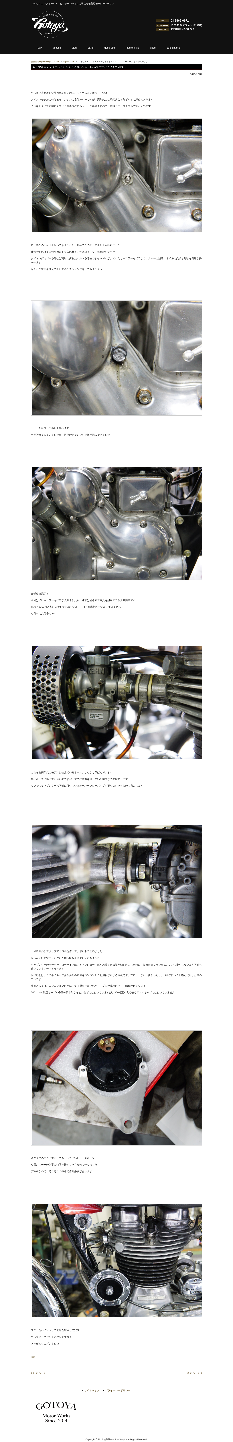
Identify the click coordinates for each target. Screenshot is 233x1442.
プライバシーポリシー (118, 1390)
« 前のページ (38, 1372)
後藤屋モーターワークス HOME (45, 61)
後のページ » (194, 1372)
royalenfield (69, 61)
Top (33, 1356)
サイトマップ (91, 1390)
